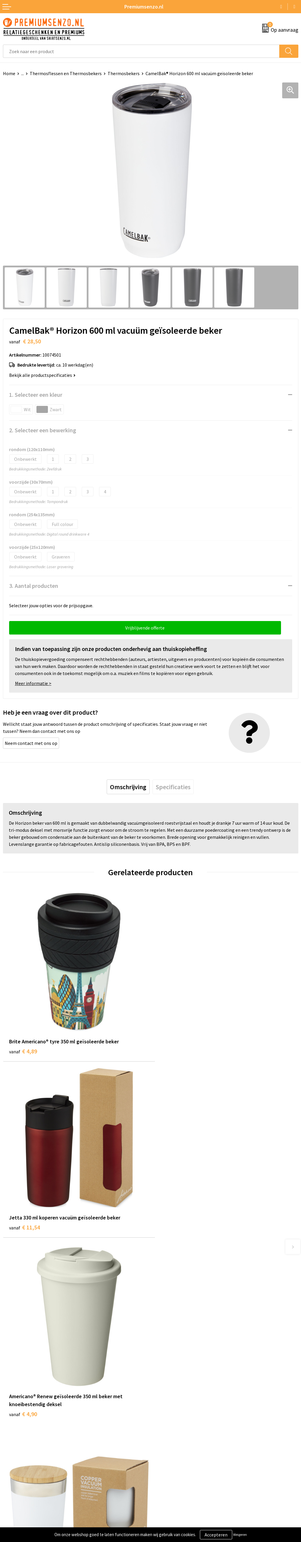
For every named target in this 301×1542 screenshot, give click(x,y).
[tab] (128, 787)
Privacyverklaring (170, 1438)
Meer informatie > (33, 683)
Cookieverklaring (170, 1429)
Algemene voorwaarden (177, 1420)
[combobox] (141, 51)
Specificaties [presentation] (173, 787)
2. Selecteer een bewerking (42, 430)
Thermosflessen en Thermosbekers (66, 73)
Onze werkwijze (18, 1438)
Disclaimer (164, 1447)
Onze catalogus (169, 1341)
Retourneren (16, 1455)
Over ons (162, 1332)
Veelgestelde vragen (173, 1350)
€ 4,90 (23, 1228)
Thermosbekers (124, 73)
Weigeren (240, 1534)
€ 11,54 (172, 1046)
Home (9, 73)
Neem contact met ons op (31, 743)
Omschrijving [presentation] (128, 787)
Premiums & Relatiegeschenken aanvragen (196, 1359)
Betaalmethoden (20, 1447)
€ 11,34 (172, 1228)
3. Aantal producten (33, 585)
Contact (11, 1420)
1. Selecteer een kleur (35, 394)
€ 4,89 (23, 1046)
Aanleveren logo (19, 1429)
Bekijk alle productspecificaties (42, 375)
